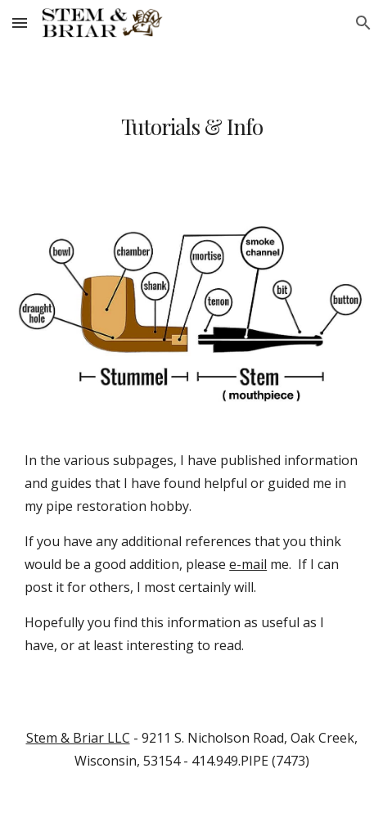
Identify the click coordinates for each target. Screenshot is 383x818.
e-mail (248, 564)
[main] (191, 126)
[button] (19, 22)
